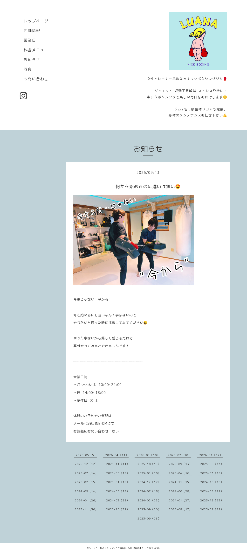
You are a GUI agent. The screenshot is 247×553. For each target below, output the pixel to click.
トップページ (36, 21)
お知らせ (32, 59)
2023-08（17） (180, 509)
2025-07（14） (86, 473)
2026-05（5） (86, 455)
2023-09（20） (149, 509)
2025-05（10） (149, 473)
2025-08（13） (212, 464)
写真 (28, 69)
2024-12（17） (149, 482)
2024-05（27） (212, 491)
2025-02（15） (86, 482)
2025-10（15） (149, 464)
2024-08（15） (118, 491)
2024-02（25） (149, 500)
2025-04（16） (180, 473)
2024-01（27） (180, 500)
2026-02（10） (179, 455)
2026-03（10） (148, 455)
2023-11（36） (86, 509)
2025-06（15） (118, 473)
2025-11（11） (118, 464)
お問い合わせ (36, 78)
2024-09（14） (86, 491)
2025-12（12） (86, 464)
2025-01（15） (118, 482)
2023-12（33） (212, 500)
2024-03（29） (118, 500)
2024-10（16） (212, 482)
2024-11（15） (180, 482)
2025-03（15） (212, 473)
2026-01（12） (211, 455)
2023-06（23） (149, 518)
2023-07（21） (212, 509)
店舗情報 (32, 30)
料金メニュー (36, 50)
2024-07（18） (149, 491)
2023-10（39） (118, 509)
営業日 (30, 40)
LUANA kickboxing (112, 548)
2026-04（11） (117, 455)
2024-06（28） (180, 491)
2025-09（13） (180, 464)
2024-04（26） (86, 500)
